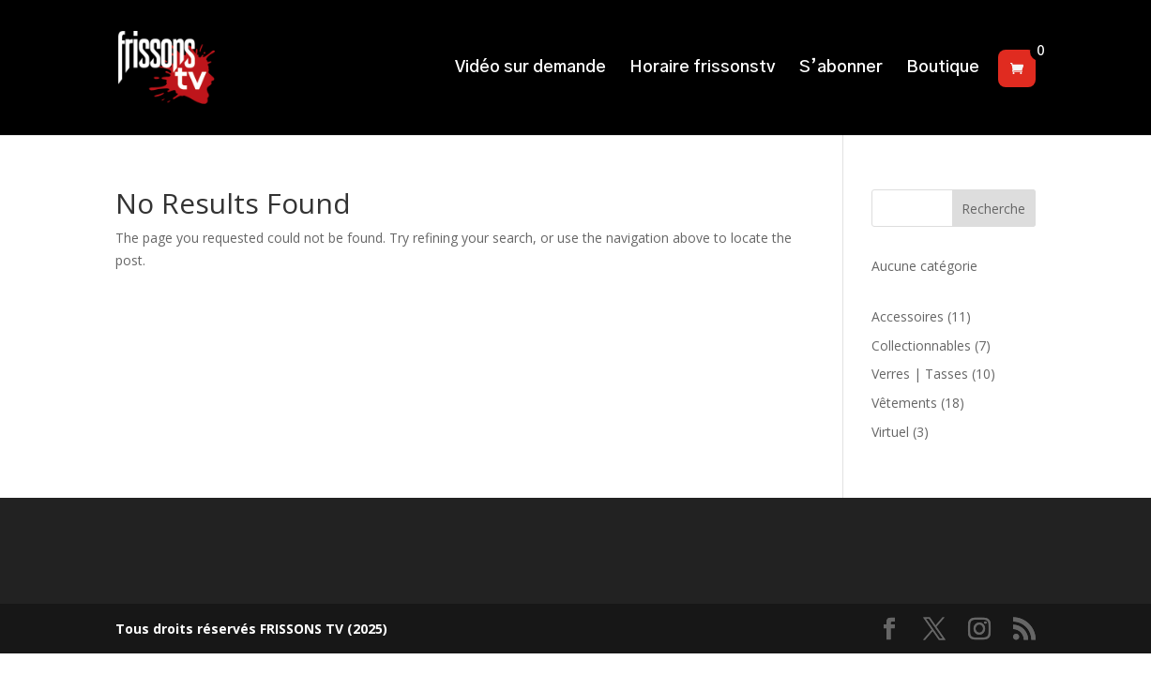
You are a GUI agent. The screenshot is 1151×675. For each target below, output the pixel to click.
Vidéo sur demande (530, 68)
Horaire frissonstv (702, 68)
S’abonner (841, 68)
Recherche (993, 209)
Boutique (942, 68)
